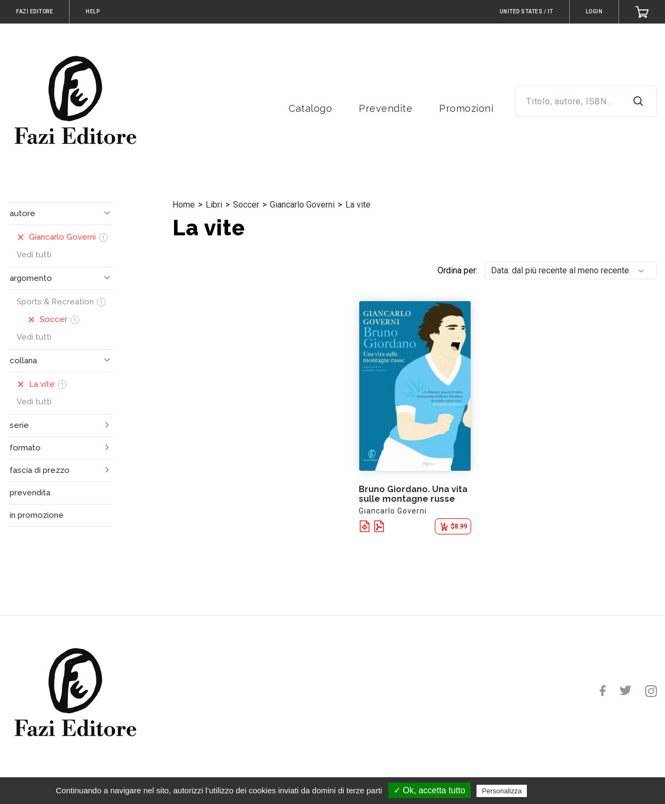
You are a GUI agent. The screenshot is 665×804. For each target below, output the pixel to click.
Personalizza (502, 791)
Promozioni (466, 108)
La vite (358, 205)
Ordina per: (457, 270)
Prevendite (385, 108)
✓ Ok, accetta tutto (429, 790)
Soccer (246, 205)
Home (183, 205)
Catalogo (310, 108)
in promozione (37, 515)
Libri (214, 205)
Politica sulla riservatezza (575, 790)
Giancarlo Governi (302, 205)
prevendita (30, 492)
